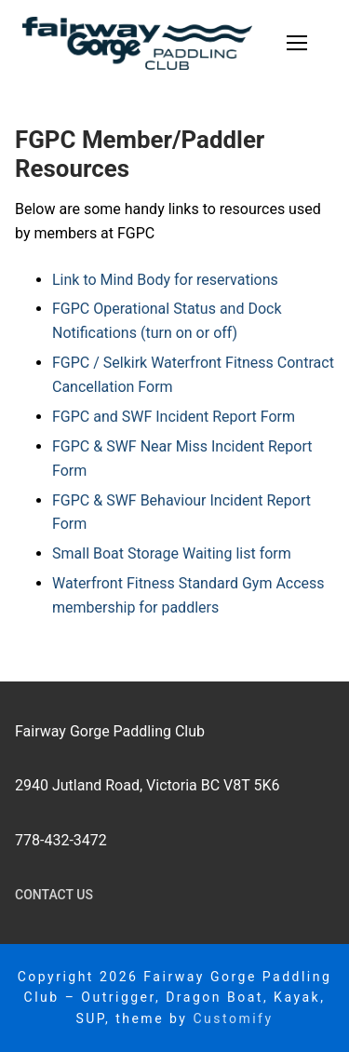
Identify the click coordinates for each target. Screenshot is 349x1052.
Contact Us (54, 894)
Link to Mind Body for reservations (165, 280)
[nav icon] (297, 43)
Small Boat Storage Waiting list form (171, 553)
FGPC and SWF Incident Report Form (173, 416)
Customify (233, 1018)
